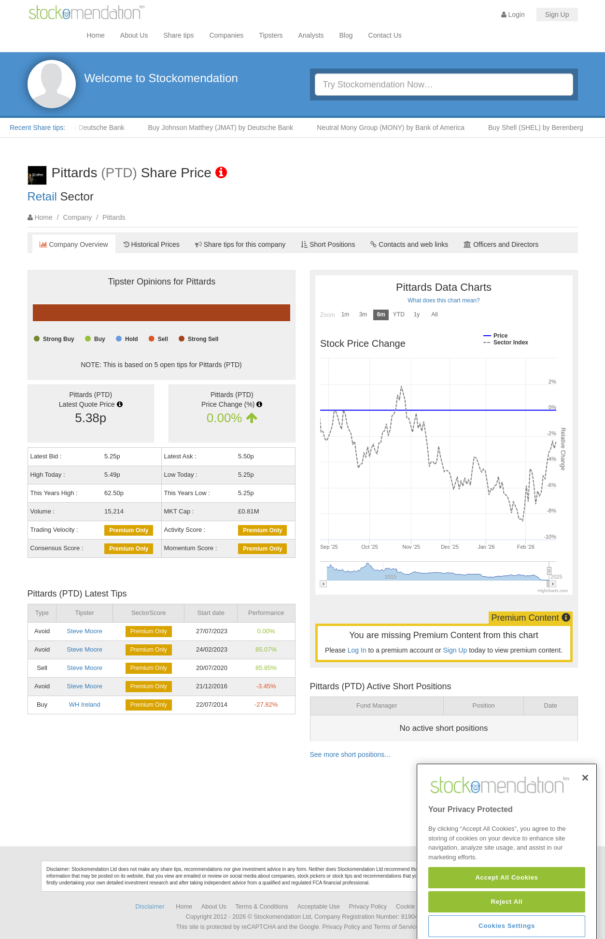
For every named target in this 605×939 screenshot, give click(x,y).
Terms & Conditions (262, 906)
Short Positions (328, 244)
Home (96, 35)
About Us (134, 35)
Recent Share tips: (37, 127)
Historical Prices (152, 244)
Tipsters (270, 35)
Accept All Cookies (506, 921)
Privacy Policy (368, 906)
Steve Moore (84, 631)
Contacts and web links (409, 244)
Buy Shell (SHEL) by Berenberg (545, 127)
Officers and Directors (501, 244)
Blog (346, 35)
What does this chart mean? (443, 300)
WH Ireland (84, 704)
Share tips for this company (240, 244)
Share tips (178, 35)
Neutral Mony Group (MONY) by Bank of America (400, 127)
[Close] (585, 821)
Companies (227, 35)
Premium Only (128, 530)
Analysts (311, 35)
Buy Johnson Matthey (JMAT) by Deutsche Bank (230, 127)
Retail (42, 196)
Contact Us (385, 35)
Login (513, 14)
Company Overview (74, 244)
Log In (357, 650)
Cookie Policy (414, 906)
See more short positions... (350, 754)
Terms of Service (396, 927)
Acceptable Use (318, 906)
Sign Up (557, 14)
